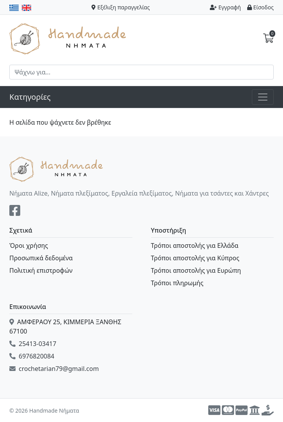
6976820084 (31, 356)
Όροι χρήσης (28, 245)
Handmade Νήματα (68, 38)
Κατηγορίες (30, 97)
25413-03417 (32, 343)
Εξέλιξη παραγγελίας (120, 7)
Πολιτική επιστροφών (40, 270)
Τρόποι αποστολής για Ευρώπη (196, 270)
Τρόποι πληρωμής (177, 283)
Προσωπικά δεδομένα (41, 258)
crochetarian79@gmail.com (54, 368)
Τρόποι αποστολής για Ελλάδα (195, 245)
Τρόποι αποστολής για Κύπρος (195, 258)
